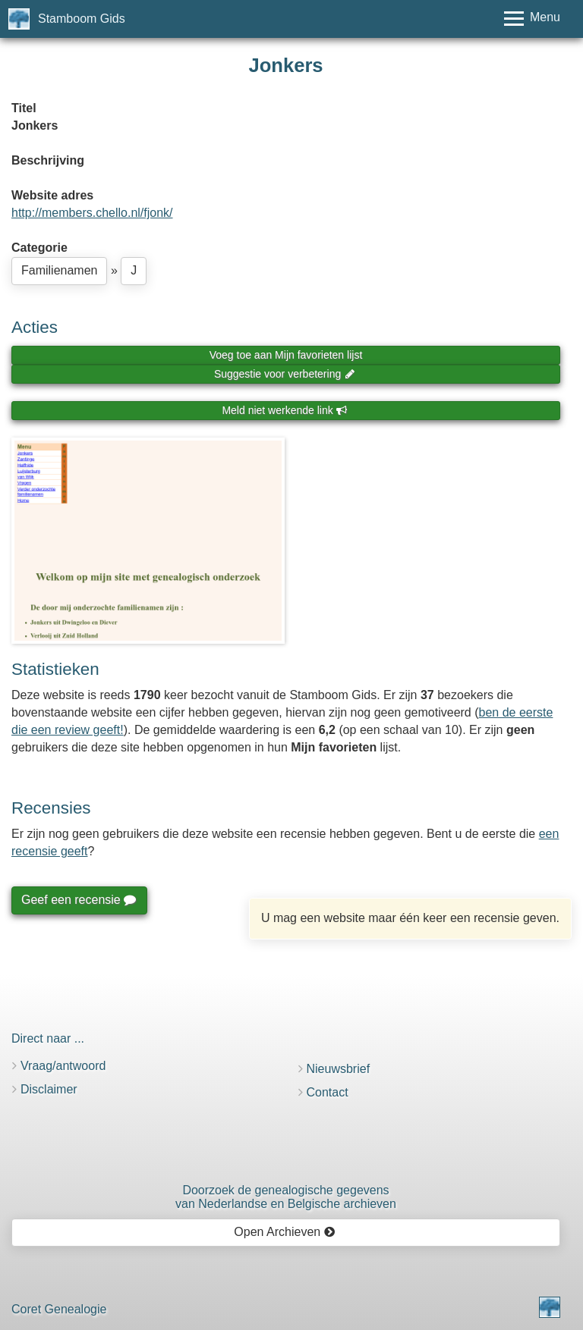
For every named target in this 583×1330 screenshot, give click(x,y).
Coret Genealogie (58, 1309)
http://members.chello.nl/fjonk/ (92, 212)
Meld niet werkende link (284, 410)
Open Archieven (284, 1231)
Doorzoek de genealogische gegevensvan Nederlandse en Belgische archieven (285, 1197)
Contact (327, 1092)
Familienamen (59, 270)
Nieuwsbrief (338, 1068)
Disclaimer (48, 1089)
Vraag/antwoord (63, 1065)
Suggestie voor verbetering (284, 374)
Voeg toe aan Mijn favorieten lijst (286, 355)
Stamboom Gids (81, 18)
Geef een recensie (78, 899)
